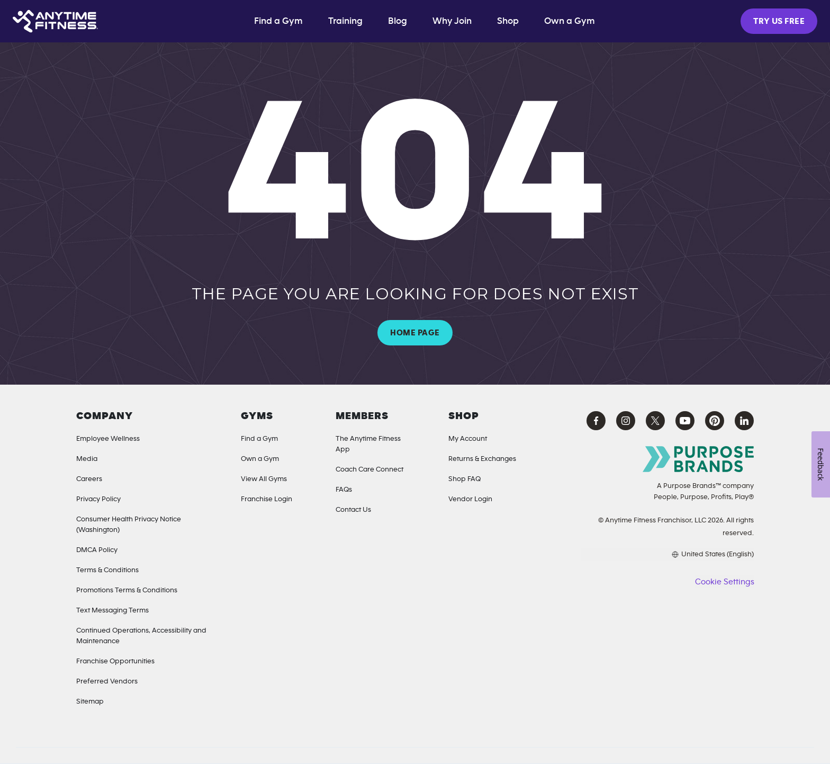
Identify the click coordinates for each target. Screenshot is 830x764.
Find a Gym (278, 21)
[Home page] (55, 21)
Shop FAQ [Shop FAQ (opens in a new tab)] (464, 479)
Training (345, 21)
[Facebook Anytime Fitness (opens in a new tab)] (596, 420)
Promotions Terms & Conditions (126, 590)
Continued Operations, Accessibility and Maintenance (141, 636)
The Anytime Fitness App (368, 444)
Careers (89, 479)
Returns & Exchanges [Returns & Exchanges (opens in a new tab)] (482, 459)
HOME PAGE (414, 332)
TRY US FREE (779, 21)
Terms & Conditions (107, 570)
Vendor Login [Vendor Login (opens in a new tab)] (470, 499)
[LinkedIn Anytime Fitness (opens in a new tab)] (744, 420)
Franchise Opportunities (115, 661)
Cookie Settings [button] (724, 582)
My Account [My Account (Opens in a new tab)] (467, 438)
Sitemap (90, 701)
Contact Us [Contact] (353, 509)
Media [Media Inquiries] (86, 459)
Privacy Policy (98, 499)
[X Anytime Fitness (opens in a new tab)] (655, 420)
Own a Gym (260, 459)
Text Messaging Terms (112, 610)
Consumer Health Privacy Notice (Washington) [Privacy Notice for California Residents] (128, 525)
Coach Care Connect (369, 469)
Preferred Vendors (107, 681)
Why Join (452, 21)
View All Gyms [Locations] (264, 479)
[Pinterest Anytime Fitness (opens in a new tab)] (714, 420)
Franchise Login (266, 499)
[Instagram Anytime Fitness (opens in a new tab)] (625, 420)
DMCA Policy (97, 550)
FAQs (344, 489)
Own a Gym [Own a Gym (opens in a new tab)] (569, 21)
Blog (397, 21)
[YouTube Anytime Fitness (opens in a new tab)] (684, 420)
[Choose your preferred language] (667, 554)
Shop (508, 21)
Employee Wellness (108, 438)
